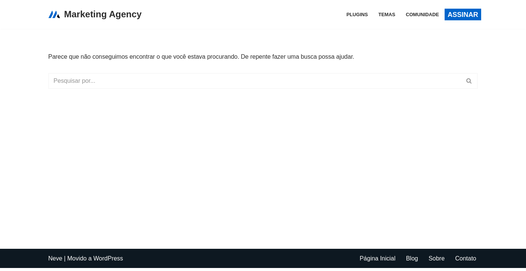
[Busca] (254, 81)
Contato (465, 261)
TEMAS (386, 14)
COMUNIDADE (422, 14)
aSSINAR (463, 14)
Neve (55, 261)
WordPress (108, 261)
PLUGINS (357, 14)
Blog (412, 261)
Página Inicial (377, 261)
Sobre (436, 261)
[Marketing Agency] (95, 14)
